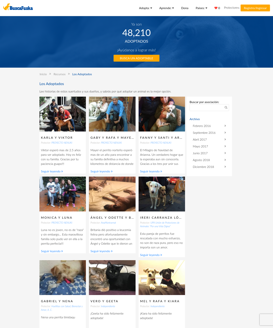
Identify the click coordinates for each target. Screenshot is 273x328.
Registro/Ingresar (255, 8)
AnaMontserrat (108, 222)
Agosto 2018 (209, 160)
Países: (201, 8)
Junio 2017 (209, 153)
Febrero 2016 (209, 126)
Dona (184, 8)
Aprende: (166, 8)
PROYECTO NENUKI (61, 142)
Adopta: (145, 8)
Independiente (108, 306)
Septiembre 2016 (209, 132)
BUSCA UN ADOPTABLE (136, 58)
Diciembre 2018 (209, 166)
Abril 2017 (209, 139)
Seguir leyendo (52, 171)
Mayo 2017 (209, 146)
